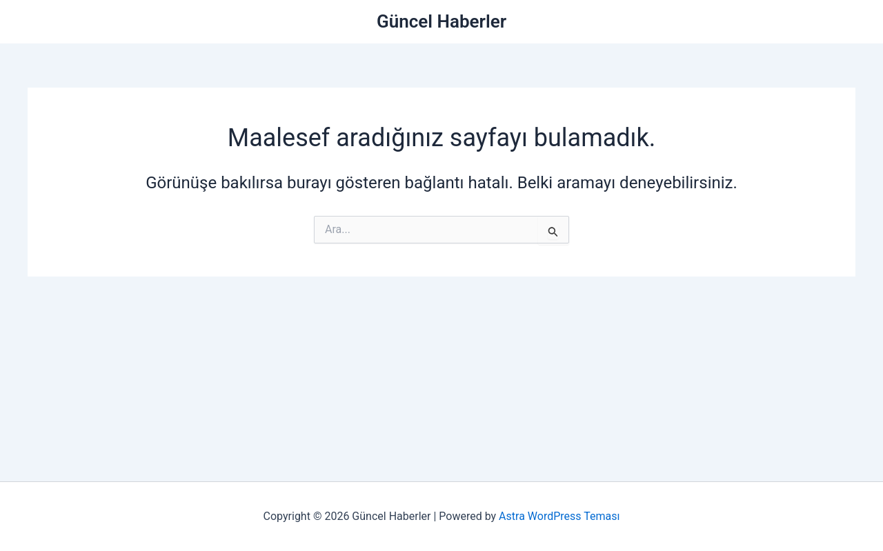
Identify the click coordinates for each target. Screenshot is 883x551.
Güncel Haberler (441, 21)
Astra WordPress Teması (559, 516)
